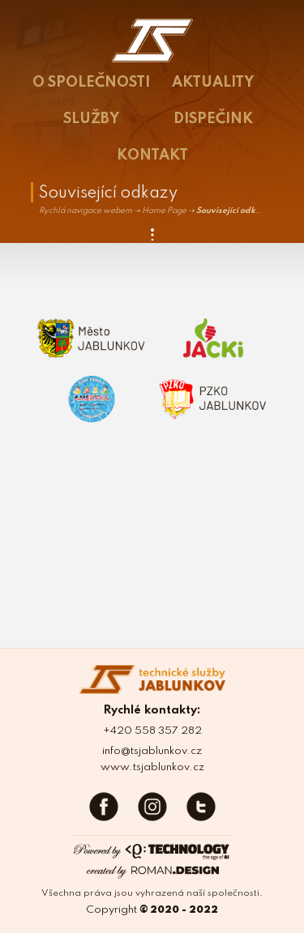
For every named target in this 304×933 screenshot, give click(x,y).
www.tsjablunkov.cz (152, 767)
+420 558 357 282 (152, 731)
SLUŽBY (91, 119)
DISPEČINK (213, 119)
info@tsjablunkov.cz (152, 751)
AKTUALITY (213, 82)
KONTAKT (152, 155)
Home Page (164, 211)
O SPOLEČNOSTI (91, 82)
